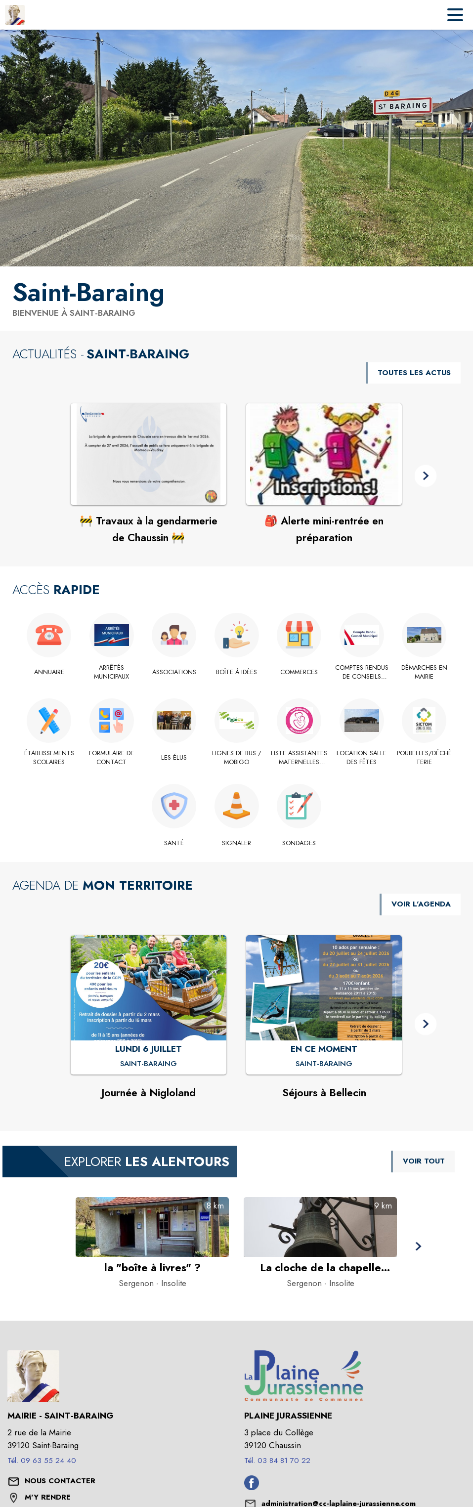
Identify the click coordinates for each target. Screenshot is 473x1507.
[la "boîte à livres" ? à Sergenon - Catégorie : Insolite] (152, 1267)
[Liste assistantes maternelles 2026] (299, 758)
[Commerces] (299, 672)
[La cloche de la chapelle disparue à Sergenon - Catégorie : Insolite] (320, 1267)
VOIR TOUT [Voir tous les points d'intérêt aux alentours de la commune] (424, 1161)
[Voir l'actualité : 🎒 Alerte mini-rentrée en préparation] (324, 454)
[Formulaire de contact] (111, 758)
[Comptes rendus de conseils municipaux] (361, 672)
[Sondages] (299, 843)
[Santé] (174, 843)
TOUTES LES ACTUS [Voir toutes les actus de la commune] (414, 372)
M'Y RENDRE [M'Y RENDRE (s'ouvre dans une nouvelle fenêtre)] (48, 1497)
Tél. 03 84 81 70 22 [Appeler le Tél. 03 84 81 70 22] (277, 1460)
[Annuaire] (49, 672)
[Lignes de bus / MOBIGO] (236, 758)
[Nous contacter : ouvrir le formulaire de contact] (60, 1481)
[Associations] (174, 672)
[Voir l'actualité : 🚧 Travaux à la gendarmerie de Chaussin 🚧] (148, 454)
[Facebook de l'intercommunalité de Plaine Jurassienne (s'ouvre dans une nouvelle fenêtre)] (251, 1487)
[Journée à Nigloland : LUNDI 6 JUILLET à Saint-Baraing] (148, 1064)
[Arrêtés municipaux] (111, 672)
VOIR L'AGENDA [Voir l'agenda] (421, 904)
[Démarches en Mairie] (424, 672)
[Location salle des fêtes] (361, 758)
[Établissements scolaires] (49, 758)
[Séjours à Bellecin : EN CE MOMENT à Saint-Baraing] (324, 1064)
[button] (426, 476)
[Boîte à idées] (236, 672)
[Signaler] (236, 843)
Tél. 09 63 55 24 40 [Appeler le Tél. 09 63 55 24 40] (41, 1460)
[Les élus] (174, 757)
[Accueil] (15, 15)
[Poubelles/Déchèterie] (424, 758)
